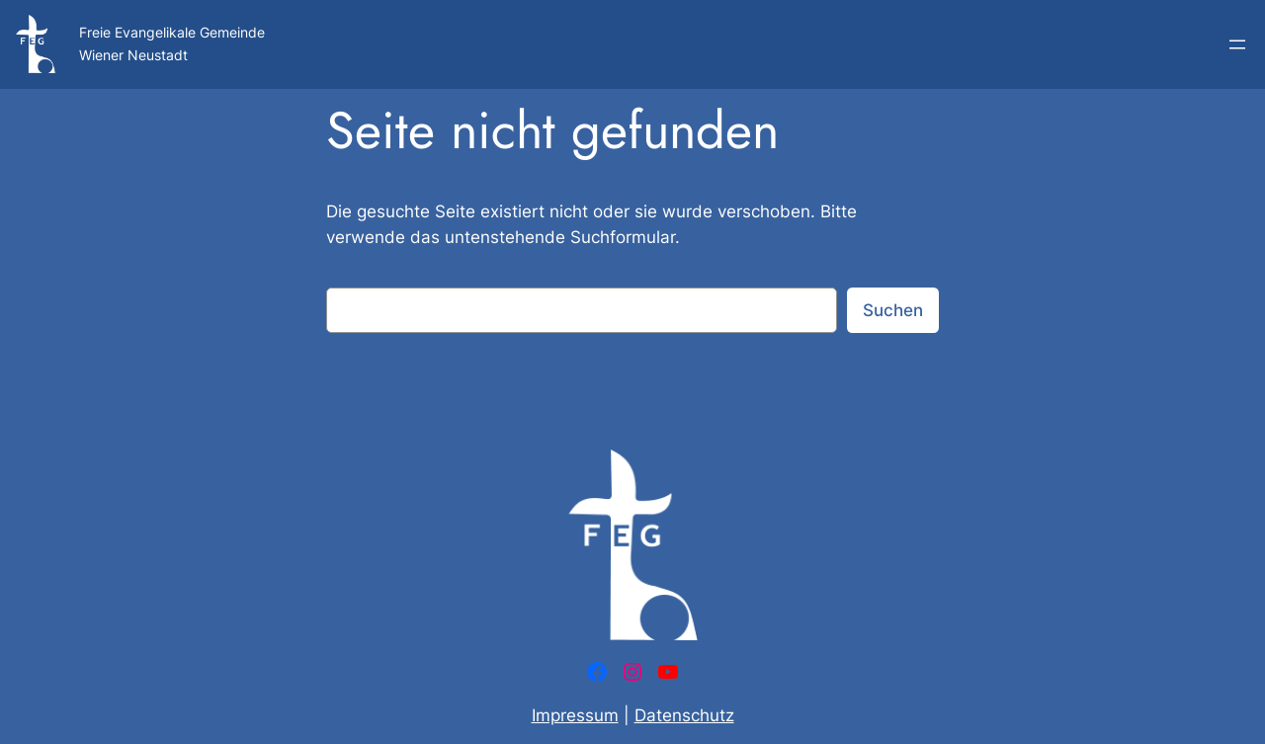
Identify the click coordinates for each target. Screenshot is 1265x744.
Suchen (893, 310)
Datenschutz (684, 715)
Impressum (575, 715)
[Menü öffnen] (1237, 44)
